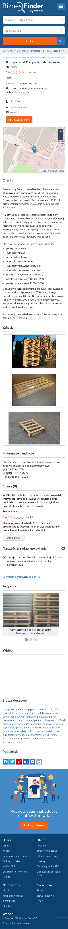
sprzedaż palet (45, 709)
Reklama (41, 845)
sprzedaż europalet (25, 713)
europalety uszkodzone (27, 731)
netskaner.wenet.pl (13, 895)
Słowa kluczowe (45, 895)
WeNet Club (9, 866)
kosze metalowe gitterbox (16, 738)
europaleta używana (13, 734)
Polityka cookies (11, 861)
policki (46, 50)
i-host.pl (7, 906)
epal (19, 742)
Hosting (41, 861)
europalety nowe (50, 731)
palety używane (24, 720)
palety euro (16, 723)
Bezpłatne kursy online (15, 871)
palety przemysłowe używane (41, 734)
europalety (17, 709)
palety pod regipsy (44, 720)
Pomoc (6, 876)
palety (6, 709)
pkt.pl (6, 890)
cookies (27, 923)
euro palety (30, 723)
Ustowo (56, 50)
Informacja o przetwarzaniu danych (21, 576)
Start (5, 50)
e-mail (13, 112)
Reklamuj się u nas (34, 825)
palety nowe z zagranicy (28, 727)
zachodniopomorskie (29, 50)
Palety (13, 50)
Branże (40, 890)
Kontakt (7, 850)
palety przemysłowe (48, 713)
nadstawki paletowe (36, 716)
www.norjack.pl (19, 106)
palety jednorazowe (13, 716)
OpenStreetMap (57, 171)
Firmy (40, 900)
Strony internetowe (47, 850)
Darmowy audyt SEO (48, 866)
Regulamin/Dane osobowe (17, 855)
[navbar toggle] (61, 6)
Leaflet (43, 171)
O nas (6, 845)
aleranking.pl (9, 900)
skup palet (30, 709)
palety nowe (44, 723)
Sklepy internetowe (47, 855)
